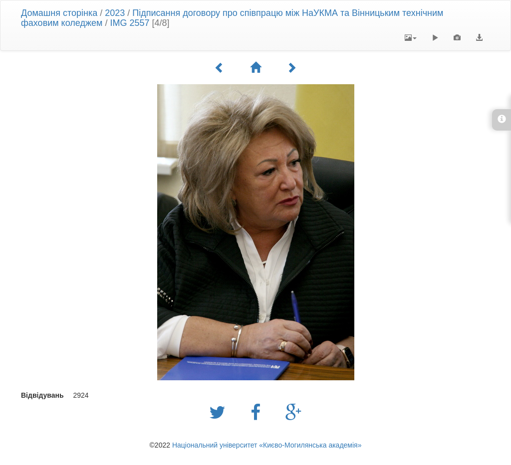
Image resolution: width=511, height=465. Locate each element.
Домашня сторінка (59, 13)
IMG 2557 (129, 23)
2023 (115, 13)
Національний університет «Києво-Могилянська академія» (267, 445)
